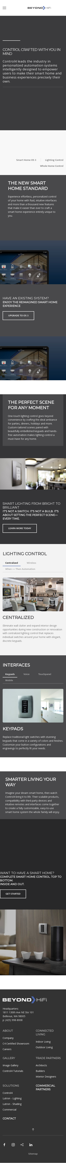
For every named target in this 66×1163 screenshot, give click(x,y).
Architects (41, 1065)
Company (8, 1038)
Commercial (9, 1109)
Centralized (11, 563)
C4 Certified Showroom (16, 1043)
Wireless (31, 563)
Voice (26, 674)
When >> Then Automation (20, 569)
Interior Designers (46, 1076)
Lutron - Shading (12, 1104)
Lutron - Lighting (12, 1098)
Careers (7, 1049)
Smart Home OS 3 (26, 160)
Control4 (7, 1093)
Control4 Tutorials (13, 1071)
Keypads (10, 674)
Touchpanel (44, 674)
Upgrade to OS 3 (18, 315)
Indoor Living (43, 1041)
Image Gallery (10, 1065)
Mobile (9, 680)
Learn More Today (19, 528)
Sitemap (33, 1154)
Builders (40, 1071)
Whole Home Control (51, 166)
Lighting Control (54, 160)
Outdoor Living (44, 1047)
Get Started (13, 894)
